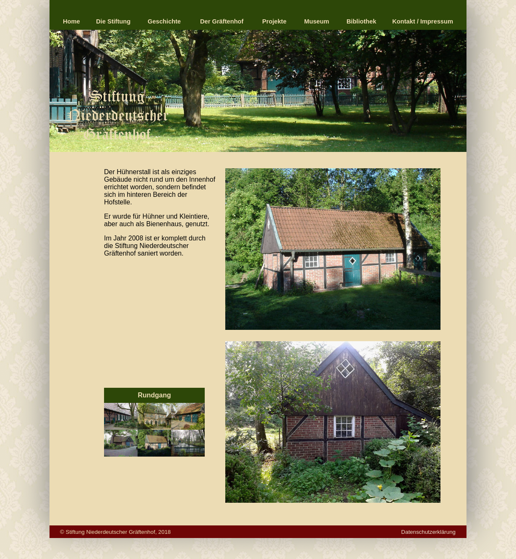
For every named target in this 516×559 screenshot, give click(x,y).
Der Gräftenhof (221, 21)
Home (71, 21)
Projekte (274, 21)
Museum (316, 21)
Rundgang (154, 395)
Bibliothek (361, 21)
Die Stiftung (113, 21)
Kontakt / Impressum (422, 21)
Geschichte (164, 21)
